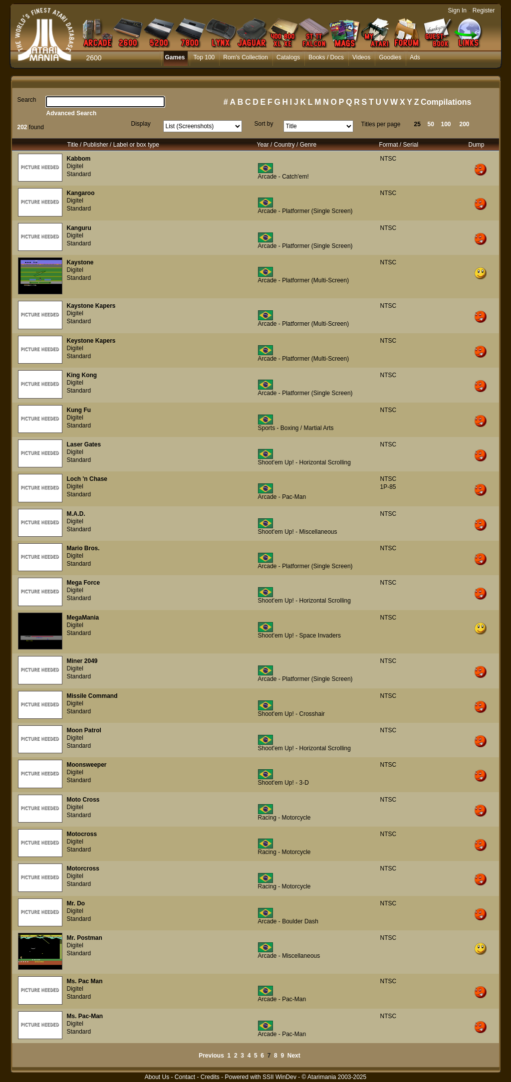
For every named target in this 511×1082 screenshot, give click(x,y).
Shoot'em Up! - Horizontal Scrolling (304, 462)
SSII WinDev (279, 1077)
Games (175, 57)
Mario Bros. (83, 548)
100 (446, 124)
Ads (415, 57)
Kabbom (79, 158)
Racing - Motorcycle (284, 817)
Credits (210, 1077)
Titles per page (381, 124)
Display (141, 123)
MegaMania (83, 617)
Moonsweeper (87, 764)
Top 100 (204, 57)
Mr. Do (76, 903)
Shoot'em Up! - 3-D (283, 782)
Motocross (82, 834)
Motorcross (83, 868)
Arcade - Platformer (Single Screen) (305, 211)
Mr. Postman (84, 937)
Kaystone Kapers (91, 305)
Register (484, 10)
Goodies (390, 57)
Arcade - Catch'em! (283, 176)
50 (431, 124)
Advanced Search (71, 113)
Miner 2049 (82, 660)
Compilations (446, 102)
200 (465, 124)
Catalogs (288, 57)
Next (293, 1055)
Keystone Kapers (91, 340)
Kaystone (80, 262)
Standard (79, 174)
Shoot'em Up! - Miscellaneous (297, 531)
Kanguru (79, 227)
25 (417, 124)
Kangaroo (81, 193)
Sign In (457, 10)
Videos (361, 57)
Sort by (264, 123)
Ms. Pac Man (85, 981)
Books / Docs (326, 57)
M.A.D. (76, 513)
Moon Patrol (84, 730)
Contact (185, 1077)
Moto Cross (83, 799)
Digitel (75, 166)
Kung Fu (79, 410)
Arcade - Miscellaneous (289, 955)
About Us (157, 1077)
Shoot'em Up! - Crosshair (291, 713)
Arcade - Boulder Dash (288, 921)
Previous (211, 1055)
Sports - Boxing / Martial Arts (296, 428)
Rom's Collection (245, 57)
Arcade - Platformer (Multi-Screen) (303, 280)
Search (26, 99)
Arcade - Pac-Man (282, 496)
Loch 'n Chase (87, 478)
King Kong (82, 375)
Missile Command (92, 695)
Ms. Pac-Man (85, 1016)
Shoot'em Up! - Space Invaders (299, 635)
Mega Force (83, 582)
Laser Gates (84, 444)
